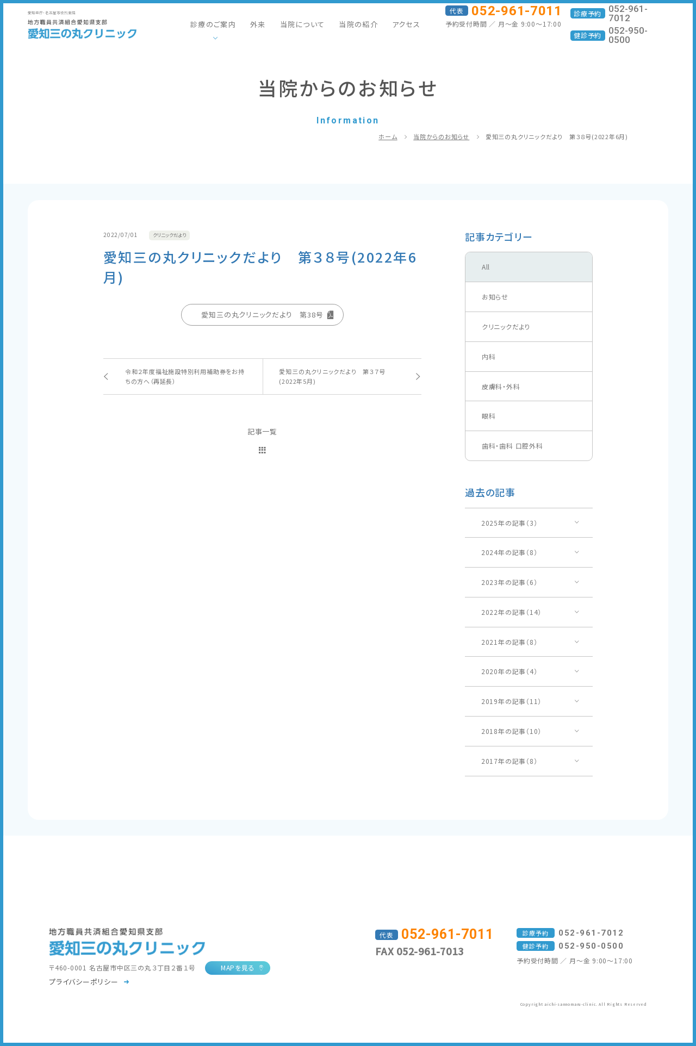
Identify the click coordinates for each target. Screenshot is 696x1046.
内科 (489, 356)
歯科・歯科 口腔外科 (512, 445)
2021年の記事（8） (509, 641)
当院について (302, 24)
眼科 (489, 415)
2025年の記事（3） (509, 522)
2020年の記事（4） (509, 671)
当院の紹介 (358, 24)
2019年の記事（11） (511, 701)
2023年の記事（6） (509, 582)
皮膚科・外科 (501, 386)
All (486, 266)
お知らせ (495, 296)
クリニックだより (506, 326)
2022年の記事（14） (511, 612)
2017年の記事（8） (509, 760)
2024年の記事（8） (509, 552)
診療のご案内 (213, 24)
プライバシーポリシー (84, 981)
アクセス (406, 24)
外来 (258, 24)
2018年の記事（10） (511, 731)
